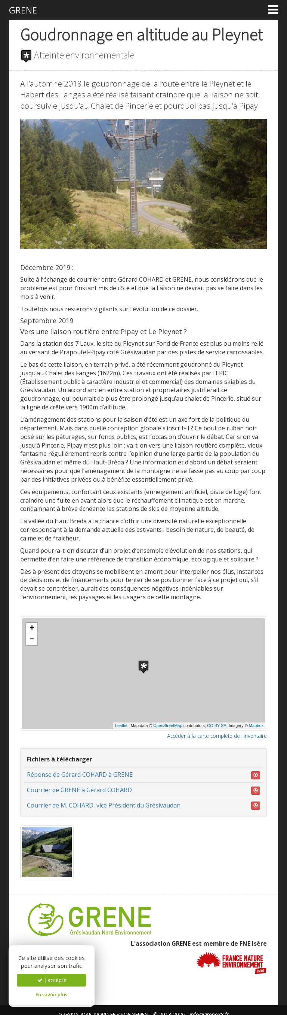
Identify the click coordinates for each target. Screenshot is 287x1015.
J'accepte (52, 980)
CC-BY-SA (216, 725)
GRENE (23, 10)
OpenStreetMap (167, 725)
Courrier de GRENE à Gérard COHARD (79, 790)
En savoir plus (51, 994)
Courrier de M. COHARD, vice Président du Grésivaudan (103, 805)
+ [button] (32, 628)
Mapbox (256, 725)
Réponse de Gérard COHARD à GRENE (80, 774)
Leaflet (121, 725)
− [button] (32, 639)
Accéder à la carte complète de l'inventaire (217, 735)
